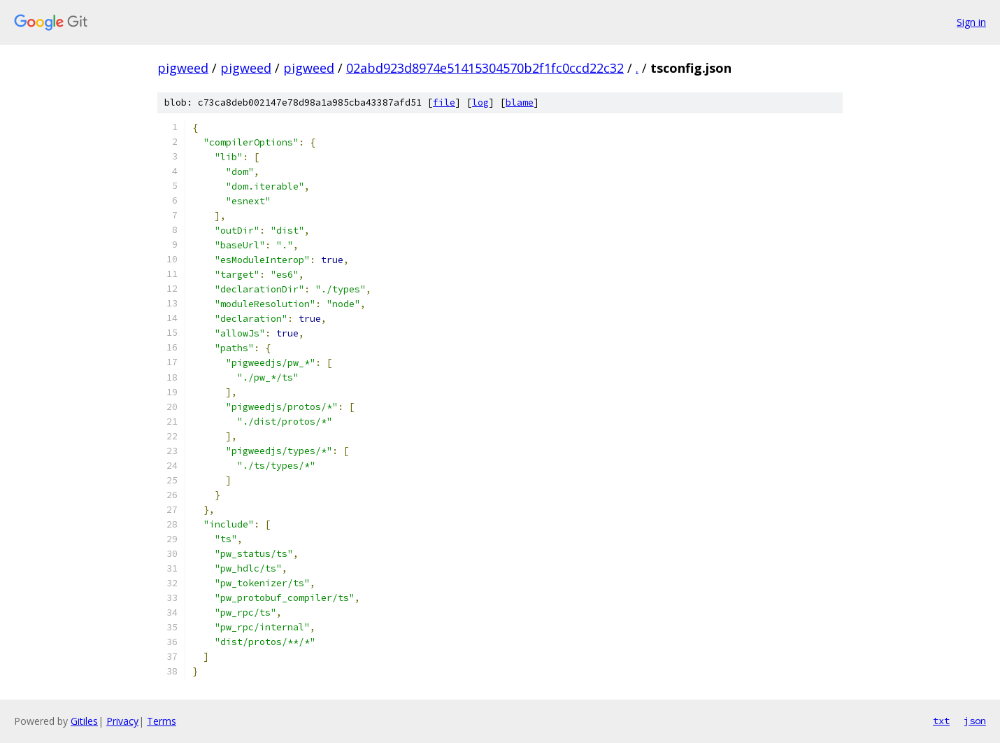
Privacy (122, 721)
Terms (161, 721)
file (444, 102)
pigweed (182, 67)
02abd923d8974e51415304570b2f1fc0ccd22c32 (485, 67)
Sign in (971, 22)
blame (520, 102)
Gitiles (84, 721)
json (975, 720)
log (480, 102)
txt (941, 720)
